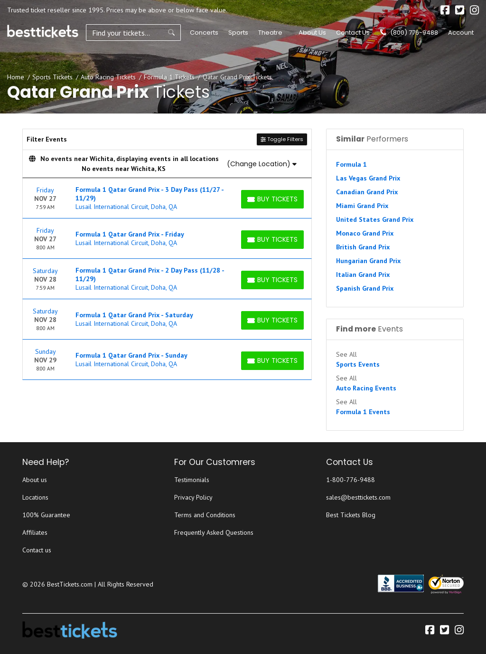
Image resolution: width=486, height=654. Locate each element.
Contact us (36, 550)
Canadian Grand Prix (367, 192)
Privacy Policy (193, 497)
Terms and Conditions (204, 515)
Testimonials (191, 479)
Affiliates (34, 532)
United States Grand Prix (374, 219)
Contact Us (353, 32)
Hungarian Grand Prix (368, 260)
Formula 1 (351, 164)
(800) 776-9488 (409, 32)
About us (34, 479)
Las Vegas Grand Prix (368, 178)
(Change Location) (262, 164)
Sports (238, 32)
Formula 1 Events (363, 412)
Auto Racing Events (366, 388)
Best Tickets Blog (350, 515)
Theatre (270, 32)
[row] (167, 198)
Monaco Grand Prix (364, 233)
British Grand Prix (363, 247)
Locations (35, 497)
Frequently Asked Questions (213, 532)
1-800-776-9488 (350, 479)
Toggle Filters (282, 139)
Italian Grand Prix (363, 274)
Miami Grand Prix (362, 205)
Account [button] (461, 32)
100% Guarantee (46, 515)
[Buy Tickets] (272, 199)
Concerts (204, 32)
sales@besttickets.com (358, 497)
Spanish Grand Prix (364, 288)
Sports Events (358, 364)
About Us (312, 32)
